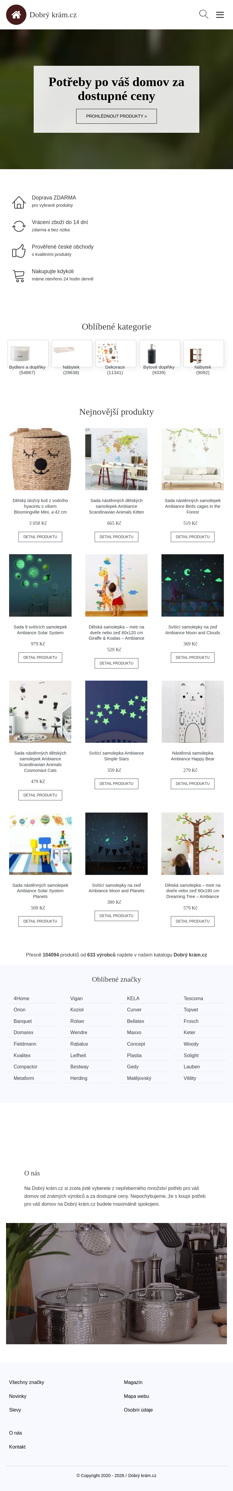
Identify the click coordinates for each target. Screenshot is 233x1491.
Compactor (25, 1066)
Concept (136, 1044)
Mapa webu (136, 1396)
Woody (191, 1044)
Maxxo (134, 1032)
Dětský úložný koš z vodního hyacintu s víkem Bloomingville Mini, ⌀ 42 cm (40, 506)
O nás (15, 1433)
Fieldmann (25, 1044)
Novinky (17, 1396)
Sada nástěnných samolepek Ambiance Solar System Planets (40, 891)
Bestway (79, 1066)
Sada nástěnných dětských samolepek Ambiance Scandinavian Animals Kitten (116, 506)
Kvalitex (22, 1055)
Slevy (15, 1409)
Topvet (191, 1009)
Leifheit (78, 1055)
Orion (19, 1009)
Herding (78, 1078)
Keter (189, 1032)
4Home (21, 998)
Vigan (76, 998)
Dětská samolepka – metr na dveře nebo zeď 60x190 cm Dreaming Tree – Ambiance (193, 891)
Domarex (23, 1032)
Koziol (77, 1009)
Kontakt (17, 1446)
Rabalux (79, 1044)
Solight (191, 1055)
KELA (133, 998)
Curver (134, 1009)
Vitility (190, 1078)
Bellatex (135, 1021)
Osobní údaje (138, 1409)
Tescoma (193, 998)
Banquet (23, 1021)
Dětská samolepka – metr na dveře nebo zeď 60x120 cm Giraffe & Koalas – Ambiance (116, 633)
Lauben (192, 1066)
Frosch (191, 1021)
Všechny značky (26, 1382)
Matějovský (139, 1078)
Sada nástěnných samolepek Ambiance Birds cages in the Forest (193, 506)
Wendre (78, 1032)
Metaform (24, 1078)
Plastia (134, 1055)
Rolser (77, 1021)
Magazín (133, 1382)
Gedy (133, 1066)
